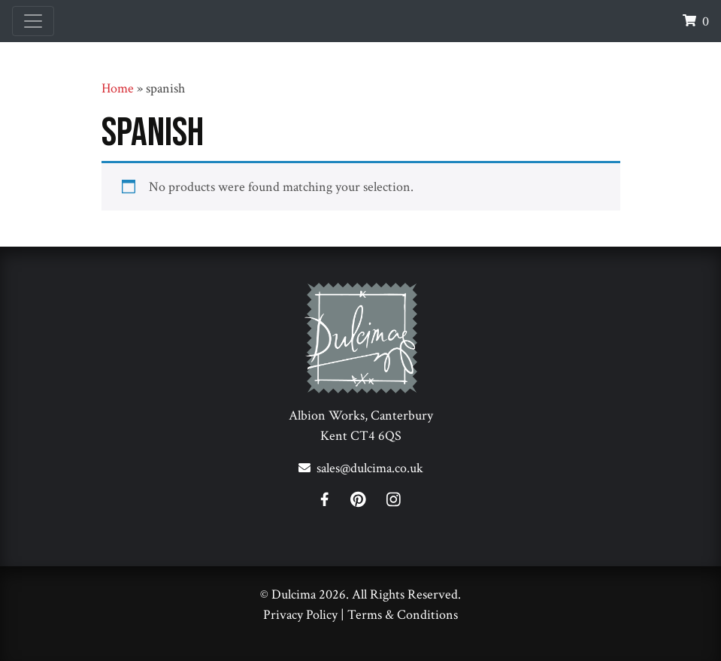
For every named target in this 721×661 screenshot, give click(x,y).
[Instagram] (393, 502)
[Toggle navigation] (33, 21)
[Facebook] (333, 502)
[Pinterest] (367, 502)
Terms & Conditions (402, 614)
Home (117, 88)
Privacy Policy (300, 614)
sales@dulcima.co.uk (370, 468)
